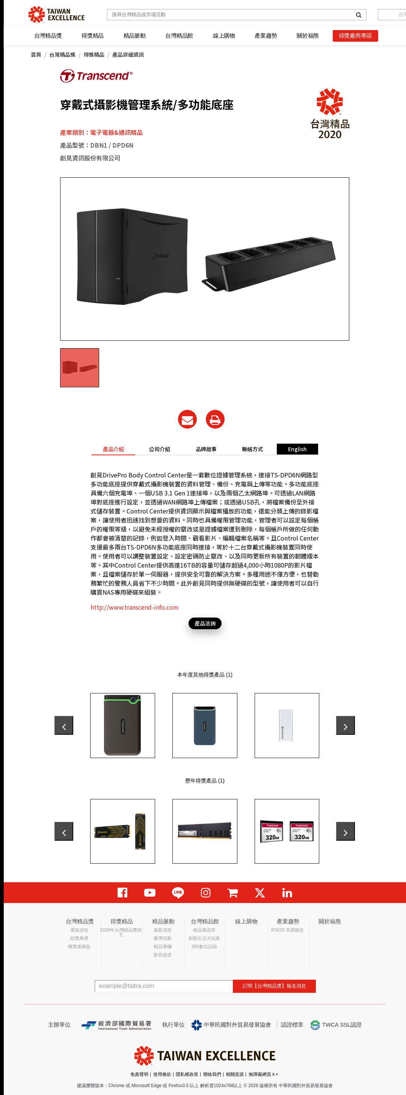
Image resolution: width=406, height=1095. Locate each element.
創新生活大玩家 (204, 938)
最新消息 (163, 930)
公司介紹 (159, 449)
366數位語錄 (204, 946)
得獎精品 (93, 35)
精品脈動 (135, 35)
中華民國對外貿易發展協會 (231, 1025)
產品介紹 (113, 449)
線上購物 (224, 35)
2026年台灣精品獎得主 (121, 932)
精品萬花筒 (204, 930)
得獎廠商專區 (355, 35)
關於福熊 (308, 35)
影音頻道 (163, 955)
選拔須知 (79, 930)
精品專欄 (163, 946)
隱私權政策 (187, 1074)
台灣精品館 (179, 35)
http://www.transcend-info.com (135, 607)
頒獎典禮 (79, 938)
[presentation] (63, 725)
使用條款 (162, 1074)
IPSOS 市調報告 (287, 930)
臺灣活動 (163, 938)
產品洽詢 (205, 623)
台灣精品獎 (48, 35)
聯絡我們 (212, 1074)
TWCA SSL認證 (335, 1025)
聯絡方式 (252, 449)
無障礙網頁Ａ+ (263, 1074)
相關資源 (235, 1074)
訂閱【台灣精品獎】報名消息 (274, 986)
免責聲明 (139, 1074)
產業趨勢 (266, 35)
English (297, 449)
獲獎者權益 (79, 946)
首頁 (36, 54)
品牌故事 (206, 449)
